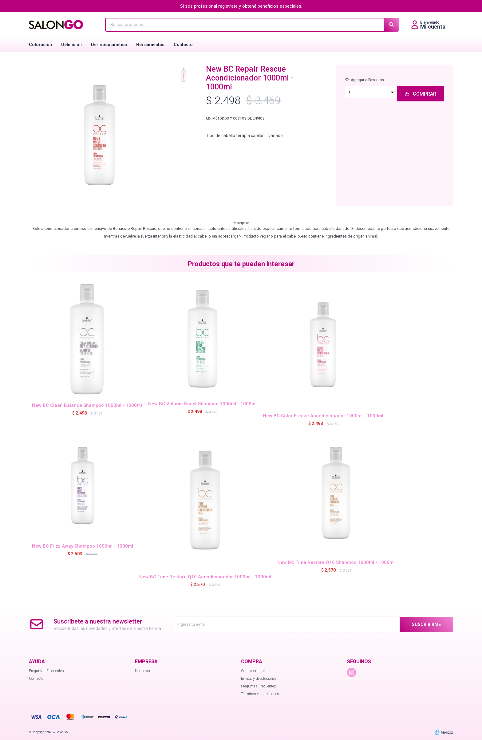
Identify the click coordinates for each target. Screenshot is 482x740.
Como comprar (253, 671)
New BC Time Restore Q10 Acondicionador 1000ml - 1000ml (205, 577)
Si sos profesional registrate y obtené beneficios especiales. (241, 6)
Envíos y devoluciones (259, 678)
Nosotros (142, 671)
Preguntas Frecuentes (46, 671)
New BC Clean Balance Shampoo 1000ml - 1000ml (87, 405)
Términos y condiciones (260, 694)
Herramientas (150, 44)
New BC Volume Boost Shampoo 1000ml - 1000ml (202, 404)
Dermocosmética (109, 44)
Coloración (40, 44)
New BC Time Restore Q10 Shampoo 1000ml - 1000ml (336, 562)
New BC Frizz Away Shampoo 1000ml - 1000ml (82, 546)
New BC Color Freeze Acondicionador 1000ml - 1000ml (323, 416)
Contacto (183, 44)
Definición (71, 44)
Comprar (424, 94)
